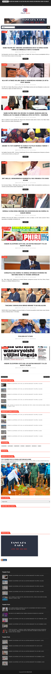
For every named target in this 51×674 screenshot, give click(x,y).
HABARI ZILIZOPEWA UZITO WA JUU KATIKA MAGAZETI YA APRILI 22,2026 (24, 399)
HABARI (5, 32)
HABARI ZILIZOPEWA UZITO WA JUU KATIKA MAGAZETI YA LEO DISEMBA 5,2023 (27, 624)
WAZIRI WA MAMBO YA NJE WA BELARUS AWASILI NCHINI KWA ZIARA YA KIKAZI (29, 1)
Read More (25, 58)
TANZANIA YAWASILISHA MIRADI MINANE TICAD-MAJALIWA (25, 305)
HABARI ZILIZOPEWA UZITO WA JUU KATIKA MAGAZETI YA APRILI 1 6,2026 (25, 436)
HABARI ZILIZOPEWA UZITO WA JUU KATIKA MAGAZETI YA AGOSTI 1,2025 (26, 640)
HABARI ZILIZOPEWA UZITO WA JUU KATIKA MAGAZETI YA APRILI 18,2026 (24, 419)
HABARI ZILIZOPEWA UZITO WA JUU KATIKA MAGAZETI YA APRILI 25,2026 (24, 383)
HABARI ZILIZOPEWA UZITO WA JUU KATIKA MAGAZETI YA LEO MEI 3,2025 (26, 651)
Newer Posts (4, 376)
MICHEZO (5, 320)
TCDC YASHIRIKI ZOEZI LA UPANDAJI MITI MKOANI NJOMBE (16, 459)
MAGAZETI (5, 228)
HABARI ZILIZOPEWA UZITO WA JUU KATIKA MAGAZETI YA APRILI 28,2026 (24, 394)
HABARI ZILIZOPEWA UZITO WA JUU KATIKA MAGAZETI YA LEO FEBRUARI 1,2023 (28, 618)
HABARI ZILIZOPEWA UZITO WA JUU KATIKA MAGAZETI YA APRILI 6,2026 (24, 430)
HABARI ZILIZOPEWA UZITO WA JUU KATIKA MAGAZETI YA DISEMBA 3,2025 (26, 656)
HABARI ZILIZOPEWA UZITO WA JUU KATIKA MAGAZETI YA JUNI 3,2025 (25, 645)
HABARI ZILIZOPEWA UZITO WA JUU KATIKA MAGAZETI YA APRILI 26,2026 (24, 388)
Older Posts (46, 376)
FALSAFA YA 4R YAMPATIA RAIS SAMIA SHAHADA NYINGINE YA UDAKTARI (26, 613)
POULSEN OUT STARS (25, 336)
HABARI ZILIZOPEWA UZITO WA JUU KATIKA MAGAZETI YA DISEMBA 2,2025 (26, 661)
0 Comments (33, 52)
